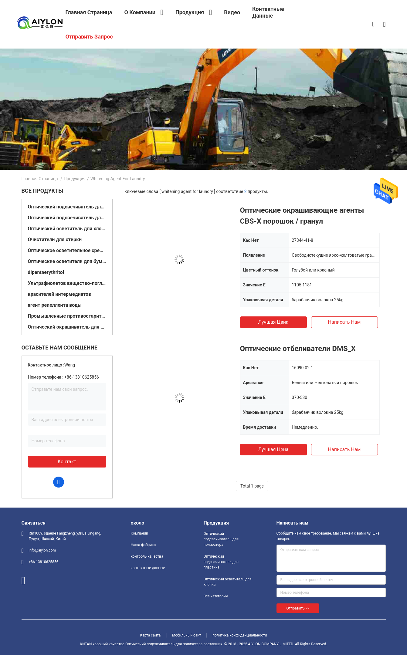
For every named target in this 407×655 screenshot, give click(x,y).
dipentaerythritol (46, 272)
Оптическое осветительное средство (67, 250)
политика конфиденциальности (239, 635)
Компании (139, 533)
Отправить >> (298, 608)
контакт (67, 461)
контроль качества (147, 556)
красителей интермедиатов (59, 294)
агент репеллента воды (55, 305)
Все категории (216, 596)
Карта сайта (150, 635)
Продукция (75, 178)
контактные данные (148, 568)
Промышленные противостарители (67, 316)
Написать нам (344, 322)
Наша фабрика (143, 545)
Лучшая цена (273, 322)
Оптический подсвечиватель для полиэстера (67, 207)
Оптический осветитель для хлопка (67, 228)
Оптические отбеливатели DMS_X (298, 348)
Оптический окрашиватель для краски (67, 327)
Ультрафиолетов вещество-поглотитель (67, 283)
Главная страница (40, 178)
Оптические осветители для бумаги (67, 261)
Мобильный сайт (186, 635)
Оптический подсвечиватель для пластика (67, 218)
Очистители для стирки (55, 239)
